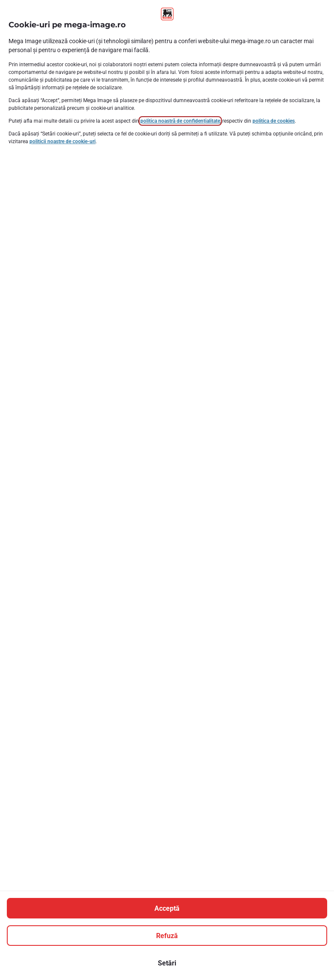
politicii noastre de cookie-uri (62, 141)
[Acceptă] (167, 908)
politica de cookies (274, 121)
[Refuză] (167, 935)
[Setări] (167, 963)
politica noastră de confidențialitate (180, 121)
